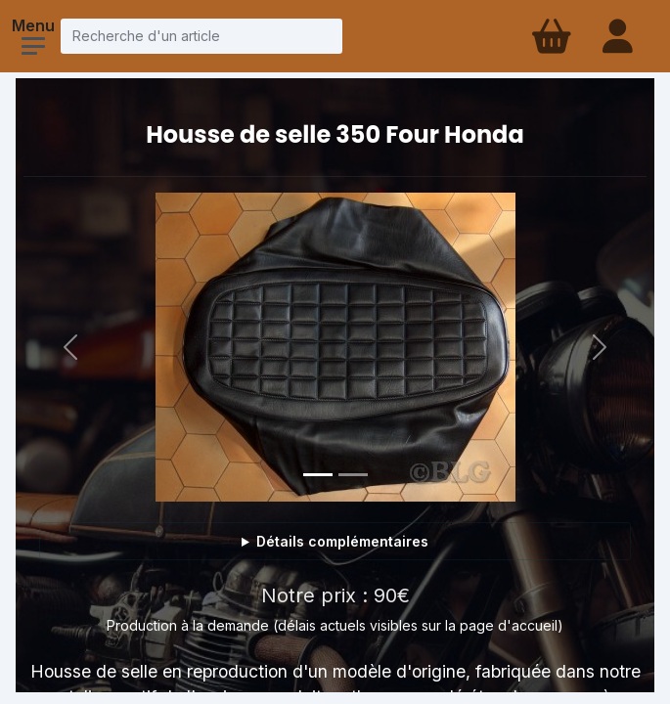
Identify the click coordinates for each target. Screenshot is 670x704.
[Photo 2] (353, 474)
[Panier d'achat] (549, 36)
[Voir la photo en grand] (335, 347)
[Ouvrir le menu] (33, 46)
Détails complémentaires (342, 541)
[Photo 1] (318, 474)
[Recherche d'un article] (201, 36)
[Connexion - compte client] (619, 36)
